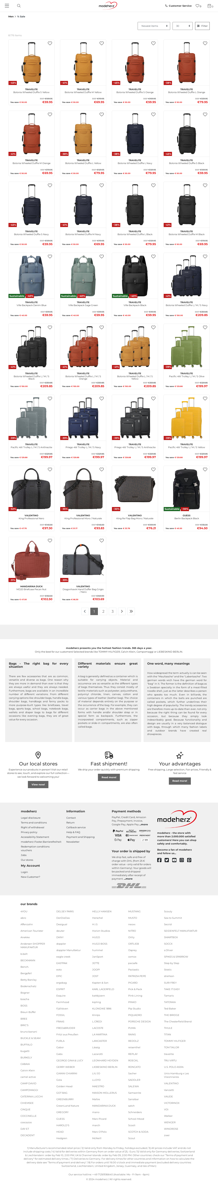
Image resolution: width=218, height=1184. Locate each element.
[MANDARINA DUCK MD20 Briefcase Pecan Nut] (31, 560)
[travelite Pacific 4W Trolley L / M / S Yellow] (187, 418)
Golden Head (64, 1086)
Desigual (61, 924)
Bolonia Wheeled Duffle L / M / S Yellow (135, 375)
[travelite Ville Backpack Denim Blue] (31, 276)
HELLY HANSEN (102, 911)
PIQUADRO (135, 1015)
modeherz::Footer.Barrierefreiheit (41, 841)
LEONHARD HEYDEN (105, 1060)
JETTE (95, 963)
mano (95, 1112)
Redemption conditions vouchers (35, 848)
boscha (25, 999)
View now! (38, 784)
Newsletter (72, 841)
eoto (59, 969)
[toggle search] (17, 6)
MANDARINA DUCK (104, 1105)
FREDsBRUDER (65, 1027)
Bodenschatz (28, 986)
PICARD (133, 982)
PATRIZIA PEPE (137, 976)
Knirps (96, 1015)
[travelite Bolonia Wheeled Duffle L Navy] (135, 134)
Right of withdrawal (32, 827)
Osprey (132, 950)
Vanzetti (169, 1089)
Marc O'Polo (99, 1131)
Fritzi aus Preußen (67, 1034)
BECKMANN (28, 960)
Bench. (25, 966)
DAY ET (25, 1128)
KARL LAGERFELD (103, 988)
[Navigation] (7, 6)
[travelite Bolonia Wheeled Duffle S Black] (187, 134)
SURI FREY (170, 982)
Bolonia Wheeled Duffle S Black (186, 161)
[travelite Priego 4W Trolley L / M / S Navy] (83, 418)
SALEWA (133, 1086)
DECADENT (28, 1135)
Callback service (76, 827)
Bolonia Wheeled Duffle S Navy (31, 232)
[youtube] (176, 860)
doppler (61, 943)
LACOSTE (97, 1027)
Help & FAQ (73, 832)
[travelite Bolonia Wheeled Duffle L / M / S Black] (31, 347)
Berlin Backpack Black (186, 516)
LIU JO (96, 1073)
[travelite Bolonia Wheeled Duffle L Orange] (187, 63)
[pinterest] (191, 860)
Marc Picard (99, 1118)
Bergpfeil (26, 973)
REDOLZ (133, 1040)
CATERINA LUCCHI (32, 1096)
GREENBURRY (65, 1099)
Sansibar (133, 1099)
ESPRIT (60, 988)
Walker (168, 1115)
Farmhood (62, 1002)
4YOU (24, 911)
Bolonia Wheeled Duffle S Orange (135, 90)
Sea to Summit (173, 917)
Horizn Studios (101, 930)
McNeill (96, 1138)
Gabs (59, 1053)
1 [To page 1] (94, 611)
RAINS (132, 1034)
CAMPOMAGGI (29, 1089)
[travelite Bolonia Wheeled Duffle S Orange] (135, 63)
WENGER (170, 1122)
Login (24, 872)
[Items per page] (183, 26)
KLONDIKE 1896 (101, 1008)
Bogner (25, 992)
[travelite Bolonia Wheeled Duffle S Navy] (31, 205)
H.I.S (95, 924)
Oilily (131, 937)
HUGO (96, 937)
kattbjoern (98, 995)
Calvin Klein (28, 1070)
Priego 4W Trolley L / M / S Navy (83, 445)
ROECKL (133, 1060)
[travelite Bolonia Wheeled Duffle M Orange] (31, 134)
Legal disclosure (30, 817)
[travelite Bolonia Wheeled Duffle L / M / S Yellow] (135, 347)
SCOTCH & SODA (138, 1131)
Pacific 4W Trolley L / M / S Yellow (186, 445)
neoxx (131, 924)
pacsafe (132, 963)
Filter (202, 25)
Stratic (168, 969)
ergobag (61, 982)
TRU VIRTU (170, 1060)
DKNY (60, 937)
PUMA (132, 1027)
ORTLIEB (133, 943)
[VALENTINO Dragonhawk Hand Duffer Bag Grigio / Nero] (83, 560)
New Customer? (30, 876)
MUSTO (132, 917)
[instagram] (183, 860)
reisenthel (134, 1047)
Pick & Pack (135, 988)
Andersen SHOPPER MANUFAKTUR (33, 945)
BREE (24, 1018)
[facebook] (161, 860)
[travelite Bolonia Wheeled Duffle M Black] (187, 205)
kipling (96, 1002)
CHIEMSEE (27, 1102)
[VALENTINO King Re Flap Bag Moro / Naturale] (135, 489)
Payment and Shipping (80, 836)
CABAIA (25, 1063)
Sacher (132, 1073)
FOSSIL (60, 1015)
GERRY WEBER (65, 1066)
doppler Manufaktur (68, 950)
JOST (95, 976)
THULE (168, 1027)
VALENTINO (171, 1083)
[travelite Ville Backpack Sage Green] (83, 276)
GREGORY (62, 1112)
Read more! (109, 777)
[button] (49, 43)
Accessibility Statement (35, 836)
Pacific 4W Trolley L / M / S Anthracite (31, 445)
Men (11, 16)
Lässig (96, 1047)
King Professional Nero (31, 516)
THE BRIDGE (171, 1015)
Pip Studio (134, 1008)
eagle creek (63, 956)
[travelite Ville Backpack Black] (135, 276)
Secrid (168, 924)
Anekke (25, 937)
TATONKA (170, 1002)
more (144, 824)
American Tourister (32, 930)
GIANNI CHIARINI (66, 1073)
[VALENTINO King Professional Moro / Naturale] (83, 489)
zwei (167, 1135)
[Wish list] (198, 5)
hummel (97, 950)
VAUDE (168, 1096)
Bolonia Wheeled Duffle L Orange (186, 90)
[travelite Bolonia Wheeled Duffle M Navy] (83, 205)
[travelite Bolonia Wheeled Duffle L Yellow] (83, 134)
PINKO (132, 1002)
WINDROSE (171, 1128)
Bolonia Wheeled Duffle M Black (187, 232)
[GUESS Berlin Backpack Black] (187, 489)
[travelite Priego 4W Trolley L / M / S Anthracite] (135, 418)
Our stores (27, 859)
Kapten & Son (100, 982)
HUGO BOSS (99, 943)
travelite (169, 1053)
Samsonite (134, 1092)
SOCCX (168, 943)
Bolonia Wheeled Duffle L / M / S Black (31, 375)
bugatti (25, 1051)
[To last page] (131, 611)
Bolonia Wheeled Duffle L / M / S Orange (83, 375)
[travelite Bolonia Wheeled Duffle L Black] (135, 205)
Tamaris (169, 995)
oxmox (132, 956)
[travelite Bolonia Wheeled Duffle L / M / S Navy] (187, 276)
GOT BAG (61, 1092)
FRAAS (60, 1021)
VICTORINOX (172, 1102)
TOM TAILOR (171, 1047)
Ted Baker (170, 1008)
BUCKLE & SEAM (30, 1038)
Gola (59, 1079)
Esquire (61, 995)
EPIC (59, 976)
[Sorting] (154, 26)
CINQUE (25, 1109)
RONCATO (134, 1066)
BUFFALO (26, 1044)
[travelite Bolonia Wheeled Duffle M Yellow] (83, 63)
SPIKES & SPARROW (176, 956)
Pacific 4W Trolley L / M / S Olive (186, 374)
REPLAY (133, 1053)
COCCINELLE (29, 1115)
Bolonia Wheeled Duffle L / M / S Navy (187, 303)
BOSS (24, 1005)
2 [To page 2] (103, 611)
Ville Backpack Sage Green (83, 303)
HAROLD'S (62, 1125)
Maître (96, 1099)
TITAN (167, 1034)
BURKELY (26, 1057)
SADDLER (134, 1079)
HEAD (60, 1131)
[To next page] (122, 611)
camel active (28, 1076)
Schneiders (135, 1112)
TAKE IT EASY (172, 988)
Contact (71, 817)
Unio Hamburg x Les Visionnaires (176, 1075)
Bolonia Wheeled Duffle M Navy (83, 232)
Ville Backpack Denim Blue (31, 303)
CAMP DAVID (28, 1083)
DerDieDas (63, 917)
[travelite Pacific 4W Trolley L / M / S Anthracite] (31, 418)
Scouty (168, 911)
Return (70, 822)
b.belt (24, 953)
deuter (60, 930)
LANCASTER (99, 1040)
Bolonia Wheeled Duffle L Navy (135, 161)
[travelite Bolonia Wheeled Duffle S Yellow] (31, 63)
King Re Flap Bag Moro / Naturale (134, 516)
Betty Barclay (29, 979)
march (96, 1125)
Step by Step (171, 963)
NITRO (132, 930)
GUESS (60, 1118)
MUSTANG (134, 911)
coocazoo (26, 1122)
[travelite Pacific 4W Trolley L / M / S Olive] (187, 347)
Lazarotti (97, 1053)
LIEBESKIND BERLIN (104, 1066)
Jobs (23, 855)
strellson (169, 976)
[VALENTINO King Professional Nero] (31, 489)
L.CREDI (97, 1021)
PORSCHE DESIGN (139, 1021)
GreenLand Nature (67, 1105)
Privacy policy (29, 832)
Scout (131, 1138)
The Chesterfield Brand (178, 1021)
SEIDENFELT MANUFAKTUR (180, 930)
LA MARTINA (99, 1034)
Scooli (131, 1125)
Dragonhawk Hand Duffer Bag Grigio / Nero (83, 588)
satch (131, 1105)
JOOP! (96, 969)
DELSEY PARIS (65, 911)
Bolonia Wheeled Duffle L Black (134, 232)
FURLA (60, 1040)
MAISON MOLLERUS (104, 1092)
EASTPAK (61, 963)
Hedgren (61, 1138)
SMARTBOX (171, 937)
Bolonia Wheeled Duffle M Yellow (83, 90)
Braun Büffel (28, 1012)
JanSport (97, 956)
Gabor (60, 1047)
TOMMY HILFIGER (174, 1040)
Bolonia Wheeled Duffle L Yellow (83, 161)
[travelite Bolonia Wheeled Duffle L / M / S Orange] (83, 347)
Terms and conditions (34, 822)
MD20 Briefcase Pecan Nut (31, 587)
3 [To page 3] (113, 611)
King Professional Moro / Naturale (83, 516)
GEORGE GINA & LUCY (69, 1060)
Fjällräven (62, 1008)
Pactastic (133, 969)
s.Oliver (168, 950)
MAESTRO (98, 1086)
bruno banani (29, 1031)
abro (23, 917)
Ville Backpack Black (135, 303)
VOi (166, 1109)
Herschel (97, 917)
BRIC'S (24, 1024)
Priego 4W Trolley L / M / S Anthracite (135, 445)
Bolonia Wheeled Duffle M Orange (31, 161)
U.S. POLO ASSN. (174, 1066)
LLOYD (96, 1079)
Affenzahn (27, 924)
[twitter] (168, 860)
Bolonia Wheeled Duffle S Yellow (31, 90)
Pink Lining (135, 995)
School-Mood (136, 1118)
